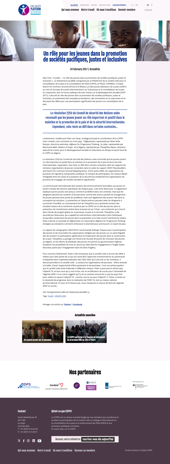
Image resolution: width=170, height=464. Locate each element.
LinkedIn (33, 440)
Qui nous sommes (70, 9)
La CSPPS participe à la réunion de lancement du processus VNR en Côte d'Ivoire (86, 338)
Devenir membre (126, 9)
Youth (50, 296)
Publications (84, 5)
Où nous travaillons (106, 9)
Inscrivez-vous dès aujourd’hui (98, 439)
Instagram (28, 440)
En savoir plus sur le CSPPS (63, 429)
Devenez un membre (84, 450)
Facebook (151, 5)
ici (88, 292)
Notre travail (87, 9)
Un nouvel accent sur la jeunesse (37, 340)
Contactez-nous (104, 5)
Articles (94, 5)
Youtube (39, 440)
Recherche (148, 10)
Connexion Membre (119, 5)
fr (137, 5)
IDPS (103, 423)
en (132, 5)
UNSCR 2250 (60, 296)
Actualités (74, 5)
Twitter (148, 5)
